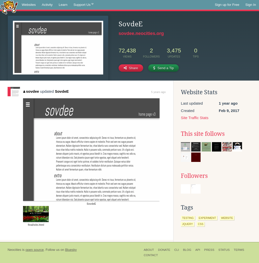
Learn (63, 5)
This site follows (203, 133)
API (197, 250)
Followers (194, 176)
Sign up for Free (227, 5)
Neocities (14, 250)
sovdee (31, 91)
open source (35, 250)
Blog (187, 250)
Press (209, 250)
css (201, 224)
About (149, 250)
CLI (176, 250)
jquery (187, 224)
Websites (29, 5)
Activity (47, 5)
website (227, 217)
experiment (207, 217)
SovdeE (62, 91)
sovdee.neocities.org (141, 33)
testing (188, 217)
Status (224, 250)
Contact (151, 255)
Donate (164, 250)
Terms (239, 250)
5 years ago (158, 91)
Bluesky (71, 250)
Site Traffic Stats (194, 118)
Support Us (84, 5)
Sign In (250, 5)
